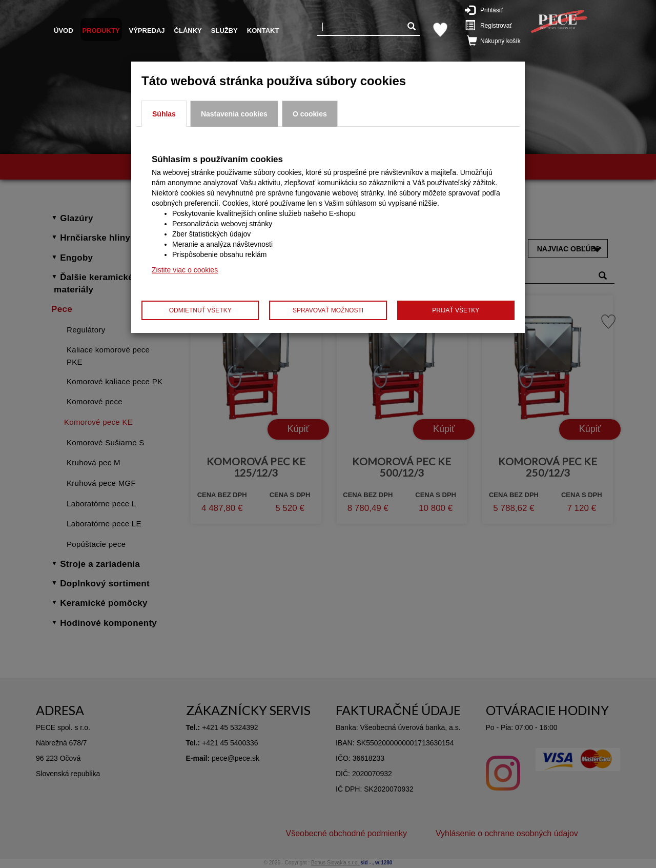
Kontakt (263, 30)
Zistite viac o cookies (185, 270)
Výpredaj (147, 30)
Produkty (101, 30)
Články (188, 30)
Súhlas (164, 114)
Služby (224, 30)
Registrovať (490, 25)
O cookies (310, 114)
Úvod (63, 30)
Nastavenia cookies (234, 114)
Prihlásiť (489, 10)
